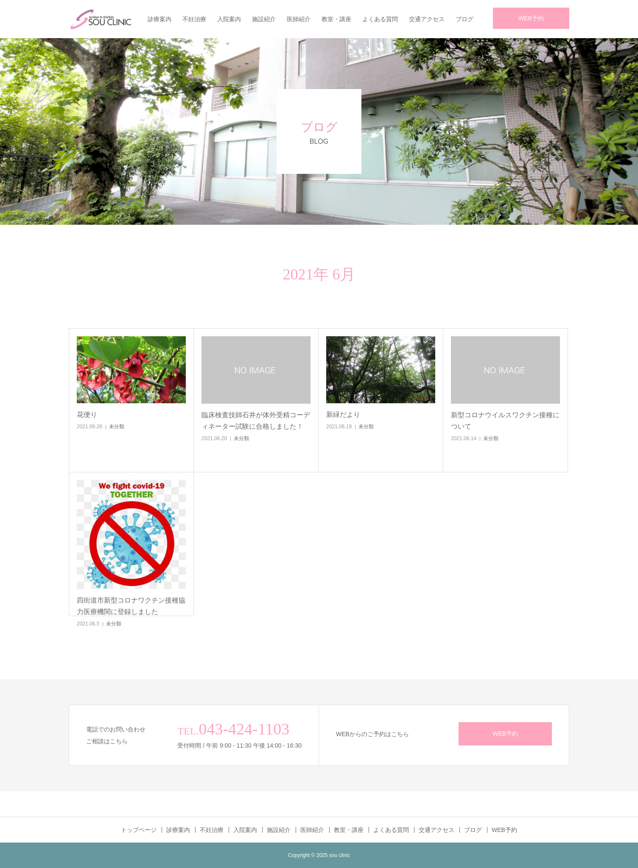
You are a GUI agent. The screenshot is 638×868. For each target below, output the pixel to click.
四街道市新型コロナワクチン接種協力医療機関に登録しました (131, 606)
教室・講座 (336, 19)
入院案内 (229, 19)
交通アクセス (427, 19)
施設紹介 (264, 19)
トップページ (139, 830)
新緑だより (343, 414)
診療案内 (159, 19)
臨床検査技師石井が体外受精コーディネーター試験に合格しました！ (255, 420)
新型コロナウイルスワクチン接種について (505, 420)
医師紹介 (299, 19)
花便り (87, 414)
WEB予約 (531, 18)
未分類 (116, 427)
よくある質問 (380, 19)
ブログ (464, 19)
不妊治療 (194, 19)
